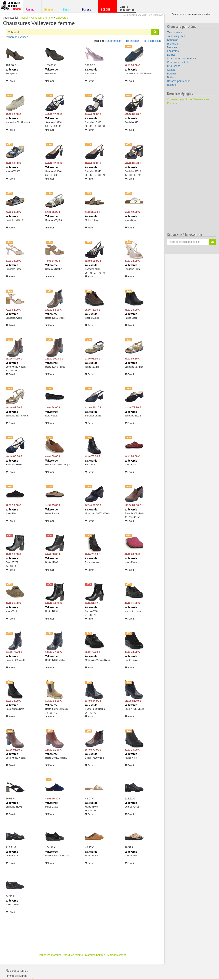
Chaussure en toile (178, 62)
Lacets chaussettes (127, 8)
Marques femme (73, 954)
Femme (31, 9)
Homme (50, 9)
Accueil (24, 17)
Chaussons (173, 65)
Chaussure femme (42, 17)
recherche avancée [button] (17, 37)
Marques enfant (116, 954)
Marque (88, 10)
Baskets (172, 84)
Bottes (171, 77)
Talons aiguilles (176, 36)
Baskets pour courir (178, 81)
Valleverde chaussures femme (143, 15)
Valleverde (62, 17)
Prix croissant (132, 40)
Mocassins (173, 47)
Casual (171, 69)
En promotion (114, 40)
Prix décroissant (152, 40)
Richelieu (172, 43)
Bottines (172, 73)
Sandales (172, 39)
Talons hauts (174, 32)
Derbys (171, 54)
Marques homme (95, 954)
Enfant (69, 9)
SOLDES (107, 10)
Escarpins (173, 50)
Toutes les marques (49, 954)
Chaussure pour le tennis (182, 58)
